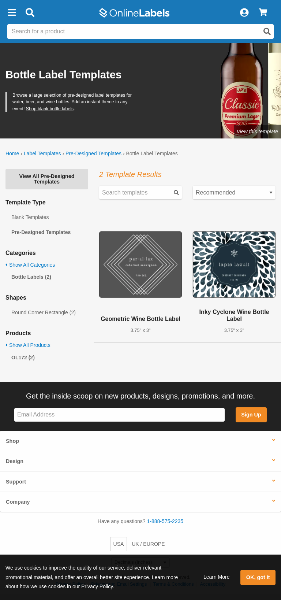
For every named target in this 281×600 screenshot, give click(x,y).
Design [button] (14, 461)
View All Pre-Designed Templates (46, 178)
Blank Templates (30, 217)
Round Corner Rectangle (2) (43, 312)
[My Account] (244, 12)
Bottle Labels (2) (31, 277)
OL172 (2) (23, 357)
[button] (11, 12)
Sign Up (251, 415)
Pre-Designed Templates (93, 153)
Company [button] (18, 502)
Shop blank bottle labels (50, 108)
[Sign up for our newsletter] (119, 415)
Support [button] (16, 482)
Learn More (216, 577)
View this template (257, 131)
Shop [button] (12, 441)
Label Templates (42, 153)
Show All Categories (30, 265)
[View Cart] (263, 13)
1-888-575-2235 (165, 521)
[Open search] (267, 31)
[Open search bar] (29, 12)
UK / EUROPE (148, 544)
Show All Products (27, 345)
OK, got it (258, 577)
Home (12, 153)
